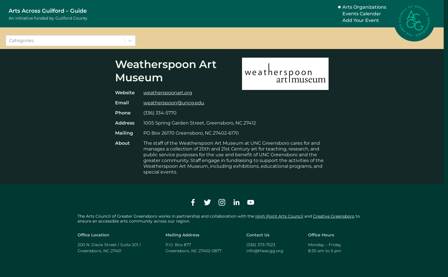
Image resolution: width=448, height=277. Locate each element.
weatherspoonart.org (167, 92)
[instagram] (222, 202)
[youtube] (250, 202)
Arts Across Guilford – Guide (48, 10)
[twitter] (207, 202)
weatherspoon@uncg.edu (173, 102)
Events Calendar (361, 13)
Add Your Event (360, 20)
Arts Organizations (364, 7)
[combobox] (9, 41)
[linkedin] (236, 202)
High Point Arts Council (279, 216)
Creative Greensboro (334, 216)
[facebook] (193, 202)
